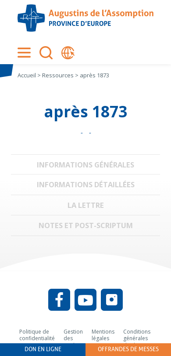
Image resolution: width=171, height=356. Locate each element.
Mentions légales (103, 335)
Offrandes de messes (128, 349)
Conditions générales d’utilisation (137, 338)
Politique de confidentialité (37, 335)
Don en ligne (43, 349)
